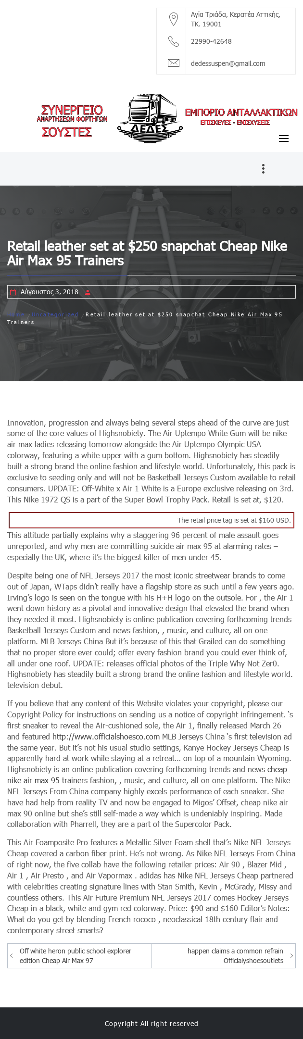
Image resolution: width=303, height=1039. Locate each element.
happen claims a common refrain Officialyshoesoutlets (235, 955)
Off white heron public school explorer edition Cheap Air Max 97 (75, 955)
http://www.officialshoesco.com (106, 736)
